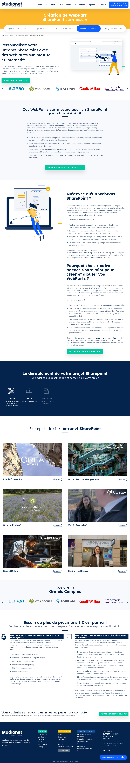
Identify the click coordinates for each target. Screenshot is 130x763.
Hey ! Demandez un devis (113, 757)
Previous (3, 89)
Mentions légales (74, 761)
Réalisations (80, 5)
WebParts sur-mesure (88, 29)
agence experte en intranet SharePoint (105, 338)
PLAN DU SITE (108, 736)
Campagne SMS (82, 746)
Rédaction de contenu (84, 739)
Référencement (82, 741)
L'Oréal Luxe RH (12, 479)
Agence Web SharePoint (17, 29)
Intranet (60, 744)
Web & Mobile (65, 5)
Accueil (11, 35)
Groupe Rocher (12, 525)
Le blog (40, 747)
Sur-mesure (61, 739)
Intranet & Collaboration (45, 5)
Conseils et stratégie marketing (84, 735)
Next (127, 89)
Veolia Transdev (77, 525)
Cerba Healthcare (78, 571)
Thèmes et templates (64, 29)
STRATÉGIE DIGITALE (86, 731)
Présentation (42, 734)
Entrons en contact (15, 80)
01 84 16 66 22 (118, 3)
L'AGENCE (42, 731)
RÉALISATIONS (108, 732)
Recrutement (42, 744)
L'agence (91, 5)
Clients (40, 742)
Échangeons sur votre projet (65, 168)
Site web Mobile (63, 742)
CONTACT (106, 739)
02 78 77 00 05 (119, 6)
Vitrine (60, 734)
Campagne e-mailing (84, 744)
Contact (103, 5)
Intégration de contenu (113, 29)
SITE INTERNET (64, 731)
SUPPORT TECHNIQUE (111, 734)
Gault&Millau (10, 571)
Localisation (42, 737)
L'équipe (41, 739)
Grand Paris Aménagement (83, 479)
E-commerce (62, 737)
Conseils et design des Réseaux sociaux (84, 750)
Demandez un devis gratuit (84, 351)
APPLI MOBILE (63, 750)
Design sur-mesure (41, 29)
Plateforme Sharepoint (21, 35)
